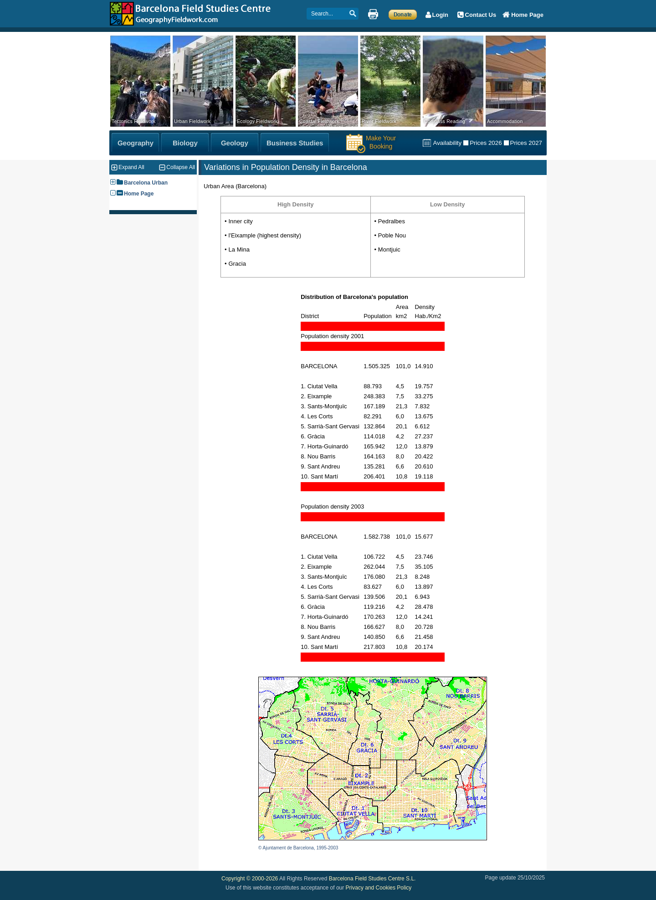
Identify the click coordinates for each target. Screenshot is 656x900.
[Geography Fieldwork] (135, 143)
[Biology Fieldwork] (185, 143)
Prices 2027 (526, 142)
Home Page (139, 193)
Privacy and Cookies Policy (379, 888)
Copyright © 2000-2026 (249, 878)
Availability (447, 142)
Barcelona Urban (146, 183)
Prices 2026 (486, 142)
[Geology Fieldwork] (234, 143)
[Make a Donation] (402, 14)
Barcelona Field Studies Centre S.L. (372, 878)
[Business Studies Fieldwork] (295, 143)
